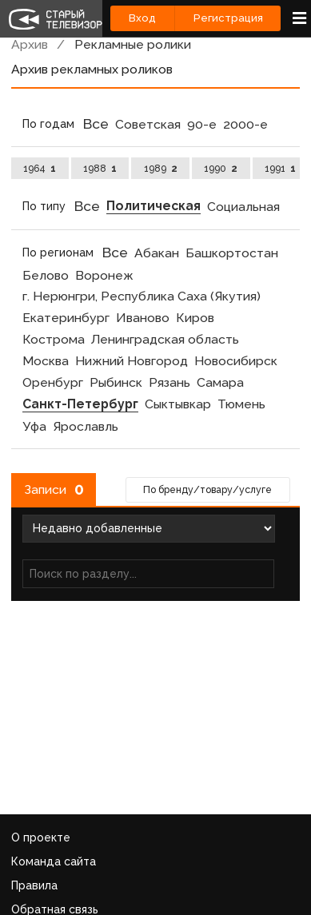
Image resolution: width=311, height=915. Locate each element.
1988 (100, 168)
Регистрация (228, 18)
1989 (160, 168)
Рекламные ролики (132, 44)
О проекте (40, 837)
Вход (142, 18)
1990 (220, 168)
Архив (29, 44)
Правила (34, 885)
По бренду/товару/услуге (207, 489)
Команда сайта (53, 861)
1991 (280, 168)
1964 (39, 168)
